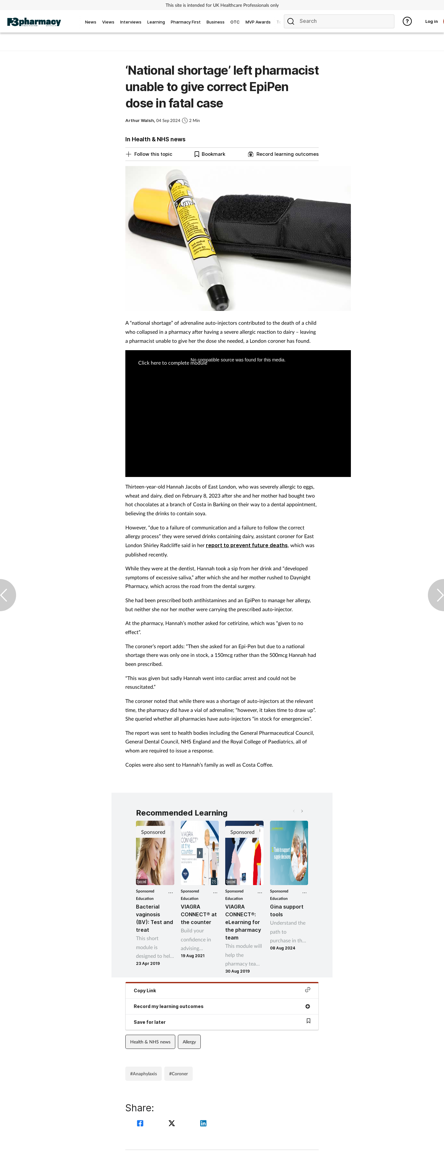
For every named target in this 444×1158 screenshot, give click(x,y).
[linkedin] (203, 1124)
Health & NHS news (150, 1041)
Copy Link (222, 990)
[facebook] (141, 1124)
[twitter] (172, 1124)
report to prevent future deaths (247, 545)
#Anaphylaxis (143, 1073)
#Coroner (178, 1073)
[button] (301, 811)
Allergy (189, 1041)
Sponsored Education (145, 895)
